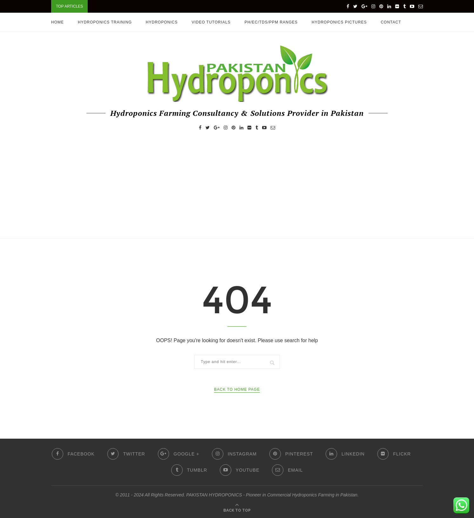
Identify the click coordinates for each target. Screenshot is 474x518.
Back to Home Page (237, 389)
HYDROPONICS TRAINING (105, 22)
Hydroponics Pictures (339, 22)
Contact (391, 22)
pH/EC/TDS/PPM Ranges (271, 22)
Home (57, 22)
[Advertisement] (237, 190)
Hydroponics (162, 22)
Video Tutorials (211, 22)
